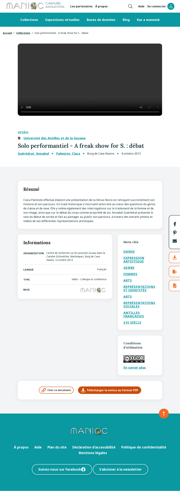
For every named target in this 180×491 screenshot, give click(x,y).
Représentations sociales (139, 304)
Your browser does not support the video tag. (90, 80)
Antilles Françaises (133, 314)
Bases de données (101, 20)
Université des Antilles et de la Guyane (54, 138)
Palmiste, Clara (68, 153)
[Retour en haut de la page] (164, 413)
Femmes (130, 274)
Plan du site (57, 447)
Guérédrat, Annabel (33, 153)
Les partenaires (81, 6)
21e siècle (132, 322)
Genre (128, 267)
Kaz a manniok (148, 20)
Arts (127, 280)
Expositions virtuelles (62, 20)
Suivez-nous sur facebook (62, 469)
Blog (126, 20)
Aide (141, 6)
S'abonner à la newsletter (120, 469)
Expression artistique (133, 260)
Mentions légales (93, 453)
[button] (175, 224)
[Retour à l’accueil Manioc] (35, 6)
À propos (101, 6)
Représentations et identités (139, 288)
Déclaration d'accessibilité (93, 447)
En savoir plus (134, 367)
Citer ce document (56, 390)
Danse (129, 251)
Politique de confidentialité (143, 447)
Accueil (7, 33)
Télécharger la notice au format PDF (109, 390)
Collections (29, 20)
